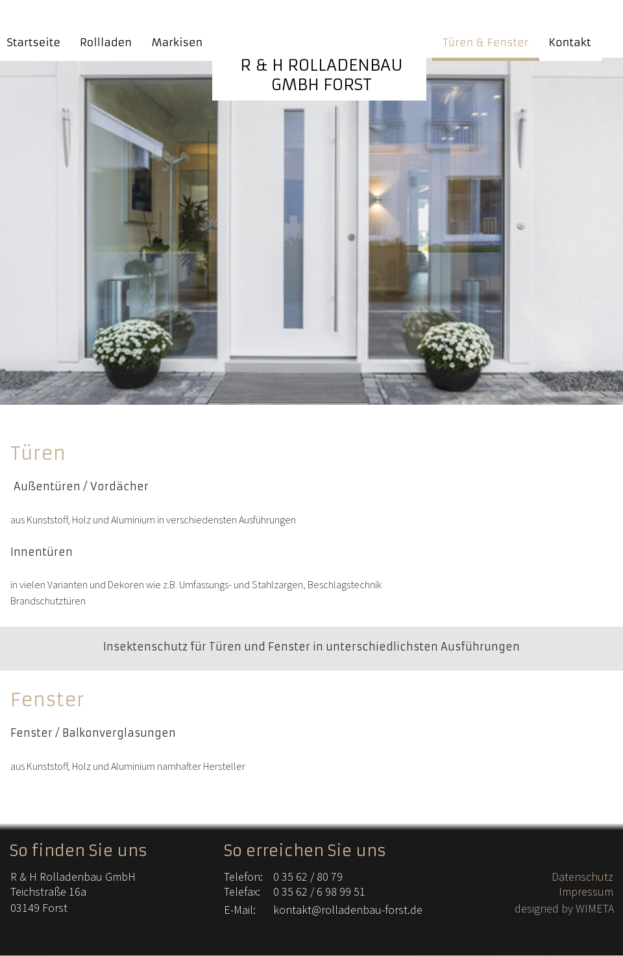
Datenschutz (582, 876)
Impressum (586, 891)
